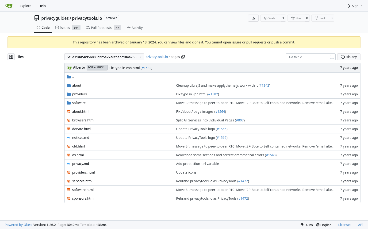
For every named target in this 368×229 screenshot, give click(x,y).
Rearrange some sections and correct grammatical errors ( (221, 155)
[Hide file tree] (11, 56)
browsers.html (83, 120)
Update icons (186, 172)
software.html (83, 189)
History (349, 56)
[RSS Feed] (253, 18)
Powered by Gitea (18, 224)
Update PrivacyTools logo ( (196, 129)
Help (42, 6)
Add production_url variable (197, 163)
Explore (25, 6)
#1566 (221, 129)
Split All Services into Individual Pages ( (206, 120)
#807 (240, 120)
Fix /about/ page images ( (195, 111)
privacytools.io (87, 18)
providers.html (83, 172)
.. (70, 76)
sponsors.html (83, 198)
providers (79, 94)
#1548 (271, 155)
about (76, 85)
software (79, 103)
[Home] (8, 6)
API (360, 224)
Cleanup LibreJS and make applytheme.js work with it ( (218, 85)
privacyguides (55, 18)
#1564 (220, 111)
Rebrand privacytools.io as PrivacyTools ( (207, 181)
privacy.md (80, 163)
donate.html (81, 129)
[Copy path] (183, 56)
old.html (78, 146)
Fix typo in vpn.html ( (125, 68)
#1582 (146, 68)
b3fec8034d (97, 67)
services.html (82, 181)
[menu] (306, 225)
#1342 (264, 85)
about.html (80, 111)
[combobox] (311, 56)
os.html (78, 155)
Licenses (344, 224)
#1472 (243, 181)
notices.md (80, 137)
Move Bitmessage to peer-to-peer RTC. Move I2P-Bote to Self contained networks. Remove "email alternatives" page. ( (266, 103)
